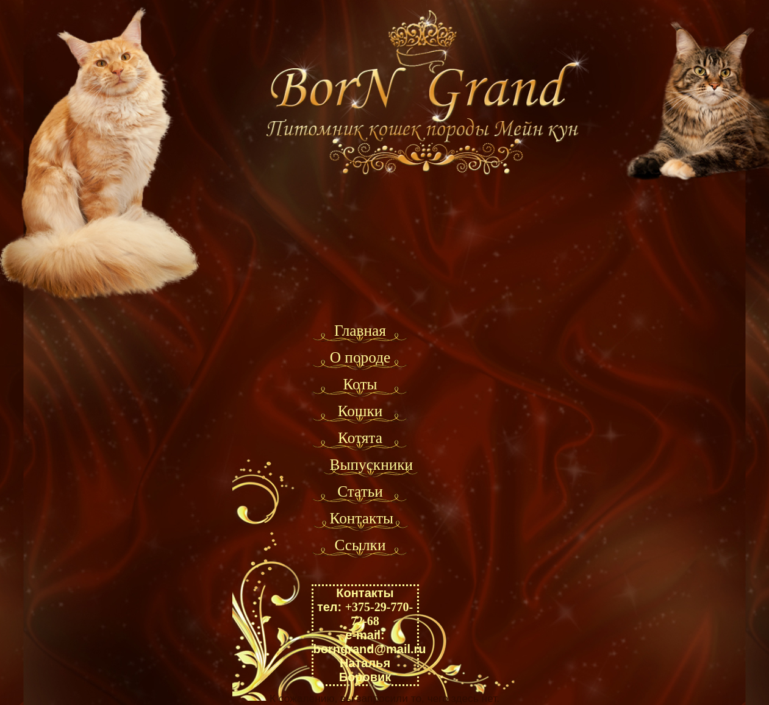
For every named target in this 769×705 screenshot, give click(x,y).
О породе (360, 357)
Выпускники (371, 464)
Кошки (360, 410)
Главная (360, 330)
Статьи (360, 491)
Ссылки (360, 544)
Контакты (362, 517)
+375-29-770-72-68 (379, 614)
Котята (360, 437)
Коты (360, 383)
